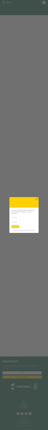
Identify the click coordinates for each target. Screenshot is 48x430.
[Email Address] (17, 222)
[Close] (37, 199)
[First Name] (17, 217)
